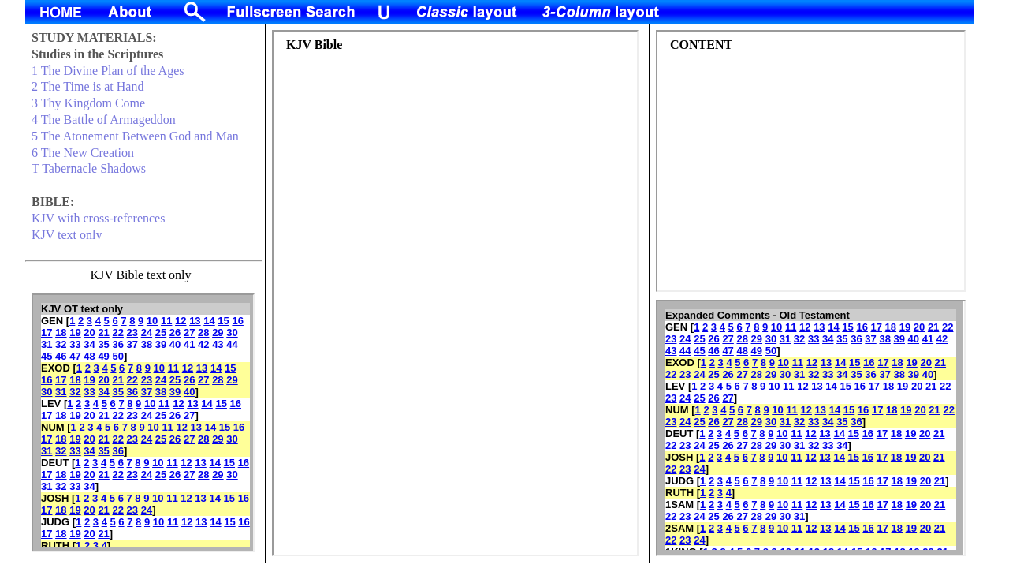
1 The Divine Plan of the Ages (108, 70)
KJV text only (67, 234)
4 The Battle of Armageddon (104, 119)
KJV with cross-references (98, 218)
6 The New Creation (83, 152)
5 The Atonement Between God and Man (135, 136)
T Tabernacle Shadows (89, 168)
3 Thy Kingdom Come (88, 103)
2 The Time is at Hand (87, 86)
